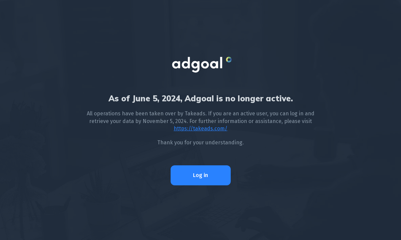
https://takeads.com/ (200, 128)
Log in (200, 175)
